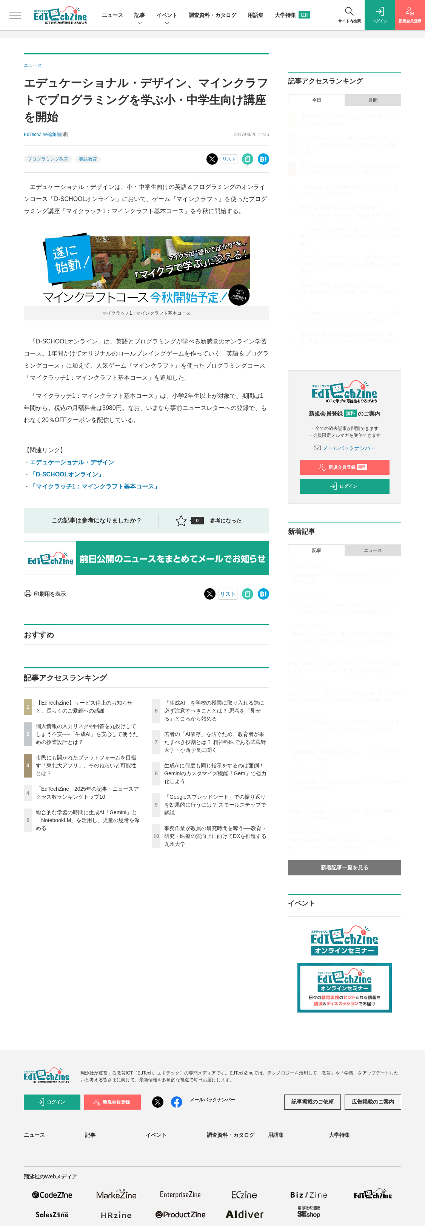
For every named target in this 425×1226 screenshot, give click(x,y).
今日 (316, 100)
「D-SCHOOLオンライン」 (67, 474)
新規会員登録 (343, 467)
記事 (139, 15)
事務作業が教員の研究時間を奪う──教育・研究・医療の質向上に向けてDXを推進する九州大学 (215, 836)
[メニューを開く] (15, 15)
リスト (229, 159)
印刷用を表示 (45, 594)
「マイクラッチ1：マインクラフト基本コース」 (95, 486)
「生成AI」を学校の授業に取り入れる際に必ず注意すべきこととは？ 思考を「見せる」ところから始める (214, 711)
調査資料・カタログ (212, 15)
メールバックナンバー (345, 448)
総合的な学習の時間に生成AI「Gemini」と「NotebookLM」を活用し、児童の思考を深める (88, 820)
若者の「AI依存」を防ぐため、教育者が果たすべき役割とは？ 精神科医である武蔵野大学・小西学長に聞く (215, 742)
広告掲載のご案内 (373, 1102)
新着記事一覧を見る (344, 867)
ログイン (343, 486)
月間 (372, 100)
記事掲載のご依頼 (312, 1102)
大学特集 (292, 15)
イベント (166, 15)
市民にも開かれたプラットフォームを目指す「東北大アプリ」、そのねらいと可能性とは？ (86, 765)
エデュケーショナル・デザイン (72, 462)
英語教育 (88, 159)
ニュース (112, 15)
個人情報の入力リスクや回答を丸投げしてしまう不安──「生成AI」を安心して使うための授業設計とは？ (87, 734)
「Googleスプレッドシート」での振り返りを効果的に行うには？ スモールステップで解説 (215, 805)
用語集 (255, 15)
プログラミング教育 (48, 159)
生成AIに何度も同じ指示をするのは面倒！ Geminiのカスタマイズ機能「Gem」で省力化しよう (215, 773)
